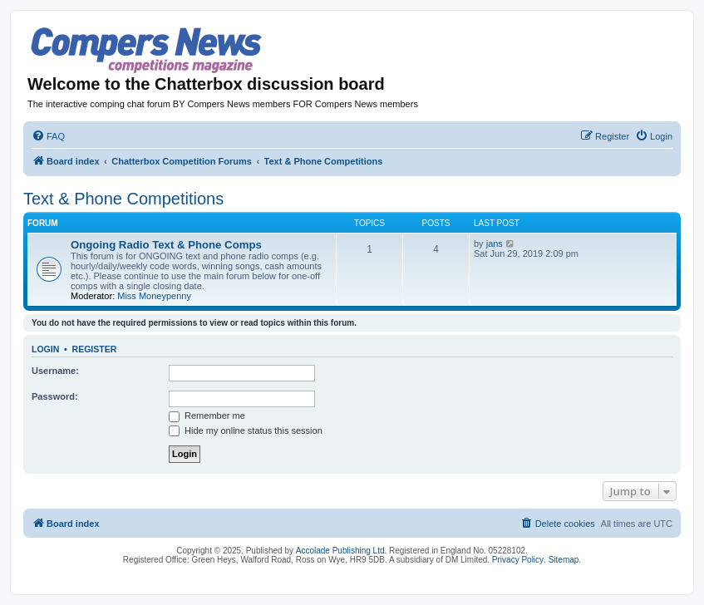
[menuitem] (48, 136)
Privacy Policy (518, 559)
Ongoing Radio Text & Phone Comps (166, 245)
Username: (55, 371)
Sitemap (564, 559)
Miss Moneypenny (154, 296)
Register (94, 349)
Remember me (207, 416)
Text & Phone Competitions (123, 198)
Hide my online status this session (245, 430)
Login (45, 349)
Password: (55, 396)
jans (494, 243)
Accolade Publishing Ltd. (341, 550)
